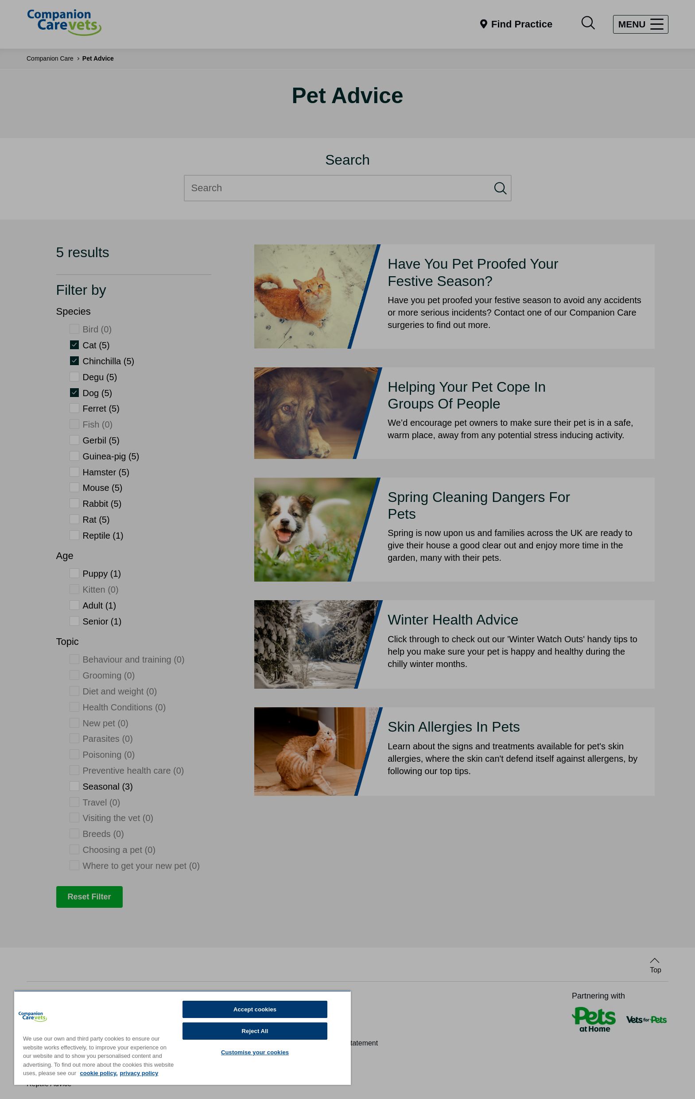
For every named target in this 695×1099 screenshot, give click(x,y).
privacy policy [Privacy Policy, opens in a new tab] (139, 1073)
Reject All (255, 1031)
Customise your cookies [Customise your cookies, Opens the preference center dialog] (255, 1052)
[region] (182, 1038)
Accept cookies (254, 1009)
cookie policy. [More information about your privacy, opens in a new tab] (99, 1073)
